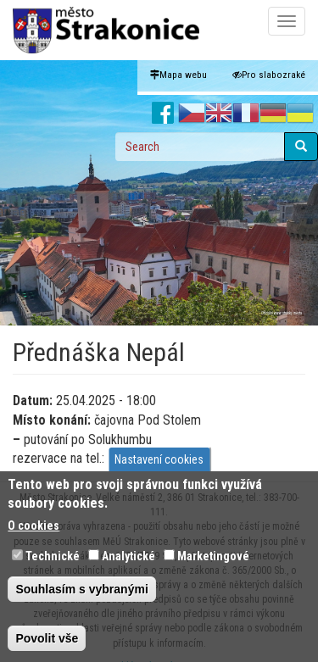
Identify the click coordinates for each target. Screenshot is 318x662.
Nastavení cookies (159, 469)
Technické (52, 566)
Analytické (128, 566)
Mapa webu (178, 75)
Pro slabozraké (268, 75)
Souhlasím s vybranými (81, 599)
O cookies (33, 535)
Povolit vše (46, 648)
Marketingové (213, 566)
